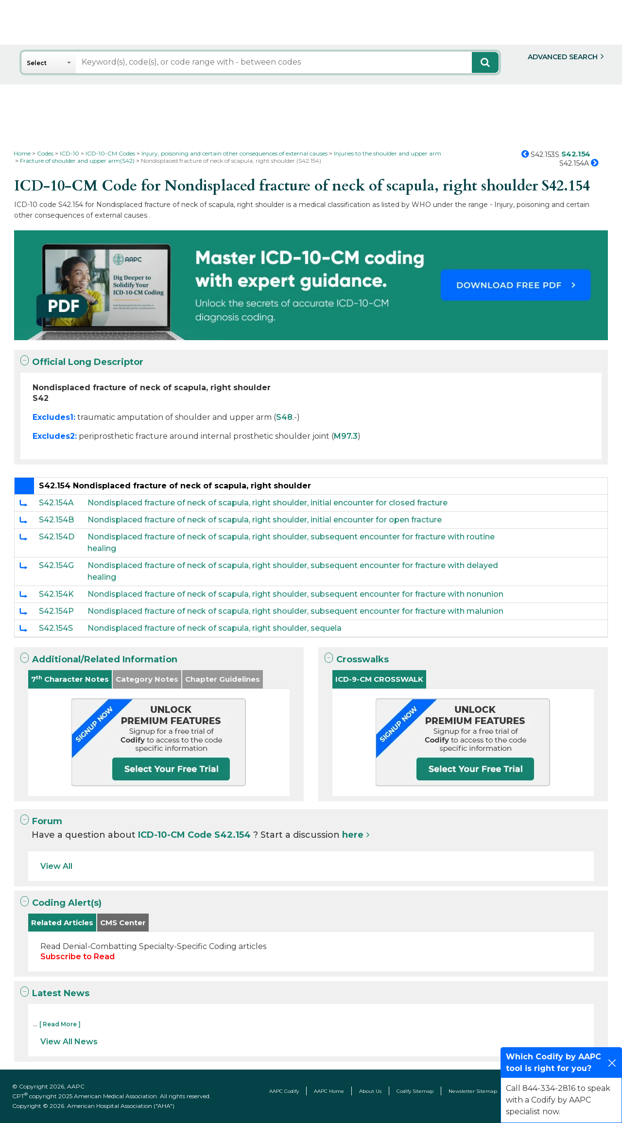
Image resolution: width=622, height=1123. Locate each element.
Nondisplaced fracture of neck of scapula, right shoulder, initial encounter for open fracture (264, 519)
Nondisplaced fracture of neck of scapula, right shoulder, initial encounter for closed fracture (267, 502)
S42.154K (56, 594)
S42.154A (56, 502)
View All (56, 866)
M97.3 (346, 436)
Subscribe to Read (77, 956)
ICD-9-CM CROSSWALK (379, 679)
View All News (69, 1041)
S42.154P (56, 611)
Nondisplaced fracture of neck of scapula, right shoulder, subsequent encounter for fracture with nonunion (295, 594)
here (352, 834)
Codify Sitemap (415, 1091)
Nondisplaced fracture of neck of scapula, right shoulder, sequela (214, 628)
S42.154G (56, 565)
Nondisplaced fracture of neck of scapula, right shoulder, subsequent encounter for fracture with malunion (295, 611)
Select (37, 63)
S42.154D (56, 536)
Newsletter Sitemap (473, 1091)
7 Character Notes (70, 679)
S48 (284, 417)
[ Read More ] (60, 1024)
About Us (370, 1091)
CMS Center (123, 922)
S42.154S (56, 628)
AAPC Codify (284, 1091)
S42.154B (56, 519)
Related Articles (62, 922)
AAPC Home (329, 1091)
